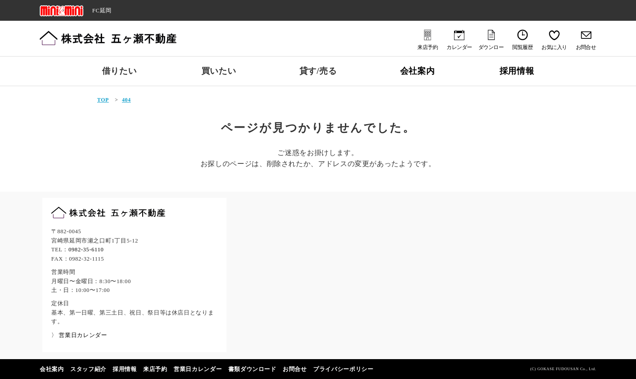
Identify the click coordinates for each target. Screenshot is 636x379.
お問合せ (295, 369)
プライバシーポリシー (343, 369)
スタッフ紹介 (88, 369)
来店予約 (155, 369)
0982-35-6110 (86, 249)
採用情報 (517, 71)
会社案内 (417, 71)
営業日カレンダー (198, 369)
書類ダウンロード (252, 369)
